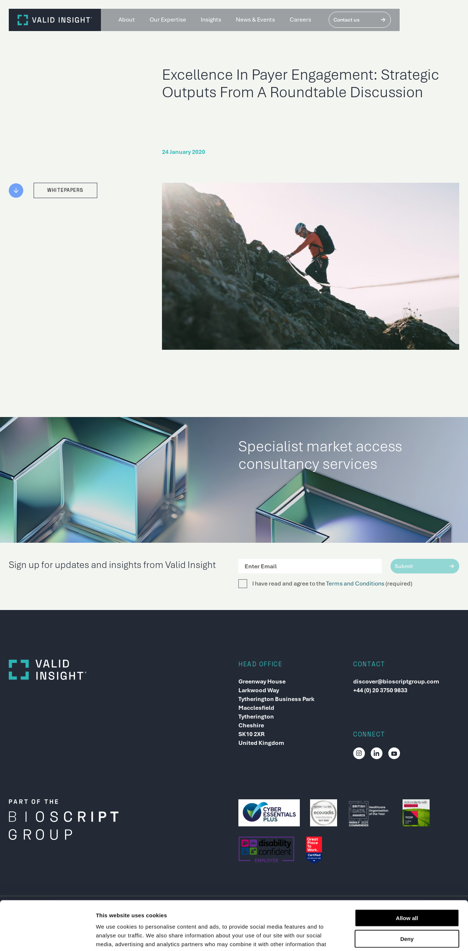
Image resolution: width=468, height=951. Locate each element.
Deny (407, 893)
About (126, 19)
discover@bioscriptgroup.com (396, 681)
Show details (384, 936)
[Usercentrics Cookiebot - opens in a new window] (47, 936)
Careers (300, 19)
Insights (211, 19)
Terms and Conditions (355, 583)
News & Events (255, 19)
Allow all (407, 872)
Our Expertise (168, 19)
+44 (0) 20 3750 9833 (380, 690)
